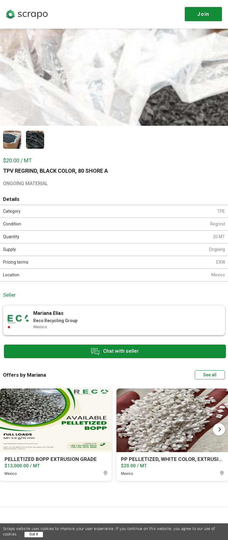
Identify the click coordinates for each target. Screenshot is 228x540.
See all (210, 374)
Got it (33, 534)
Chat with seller (115, 351)
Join (203, 14)
